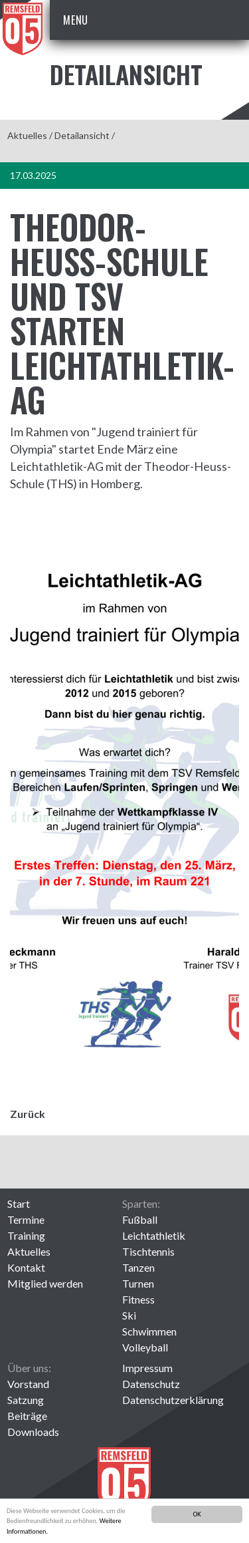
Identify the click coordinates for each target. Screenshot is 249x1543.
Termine (25, 1219)
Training (26, 1235)
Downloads (33, 1431)
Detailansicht (82, 135)
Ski (129, 1315)
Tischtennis (148, 1251)
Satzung (25, 1399)
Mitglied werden (45, 1283)
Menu (75, 20)
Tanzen (138, 1267)
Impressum (147, 1367)
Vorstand (28, 1383)
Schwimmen (149, 1331)
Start (18, 1203)
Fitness (138, 1299)
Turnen (138, 1283)
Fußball (139, 1219)
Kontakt (26, 1267)
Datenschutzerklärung (173, 1399)
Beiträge (27, 1415)
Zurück (27, 1113)
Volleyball (145, 1347)
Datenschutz (151, 1383)
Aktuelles (27, 135)
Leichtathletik (153, 1235)
